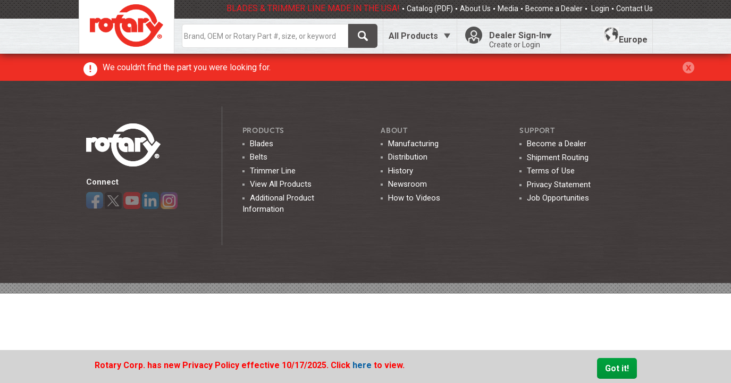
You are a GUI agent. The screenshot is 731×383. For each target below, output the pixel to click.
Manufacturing (413, 143)
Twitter (113, 200)
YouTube (131, 200)
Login (599, 8)
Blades (261, 143)
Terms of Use (551, 171)
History (400, 171)
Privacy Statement (559, 184)
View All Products (281, 184)
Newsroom (407, 184)
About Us (475, 8)
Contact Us (634, 8)
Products (263, 130)
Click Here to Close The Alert (688, 67)
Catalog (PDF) (430, 8)
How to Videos (414, 198)
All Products (413, 36)
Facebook (94, 200)
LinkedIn (150, 200)
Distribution (407, 157)
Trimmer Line (273, 171)
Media (508, 8)
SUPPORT (537, 130)
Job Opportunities (558, 198)
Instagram (169, 200)
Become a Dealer (554, 8)
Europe (625, 36)
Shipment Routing (558, 157)
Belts (258, 157)
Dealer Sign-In (520, 39)
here (363, 365)
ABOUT (394, 130)
